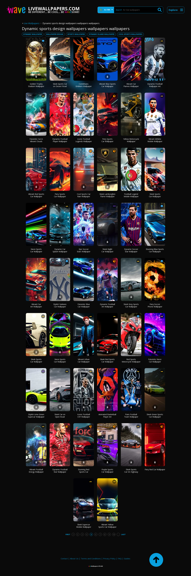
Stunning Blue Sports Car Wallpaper (155, 250)
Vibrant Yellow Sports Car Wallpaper (107, 525)
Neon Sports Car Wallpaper (36, 250)
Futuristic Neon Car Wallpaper (154, 360)
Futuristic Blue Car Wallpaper (84, 305)
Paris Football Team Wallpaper (131, 415)
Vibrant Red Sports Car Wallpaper (36, 195)
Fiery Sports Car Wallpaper (107, 140)
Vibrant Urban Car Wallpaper (84, 360)
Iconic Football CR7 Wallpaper (83, 415)
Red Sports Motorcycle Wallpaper (131, 360)
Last (123, 534)
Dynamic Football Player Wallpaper (60, 140)
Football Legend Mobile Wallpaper (131, 195)
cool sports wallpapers (130, 34)
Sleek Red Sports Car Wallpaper (107, 360)
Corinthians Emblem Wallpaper (84, 85)
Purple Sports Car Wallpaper (107, 470)
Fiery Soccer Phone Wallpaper (155, 305)
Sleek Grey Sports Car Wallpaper (131, 305)
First (68, 534)
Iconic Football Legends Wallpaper (83, 140)
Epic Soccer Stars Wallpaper (83, 250)
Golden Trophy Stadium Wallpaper (36, 85)
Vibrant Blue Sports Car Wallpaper (107, 85)
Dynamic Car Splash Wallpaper (60, 250)
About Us (74, 558)
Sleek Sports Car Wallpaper (155, 195)
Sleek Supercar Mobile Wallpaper (83, 525)
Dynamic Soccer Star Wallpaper (131, 250)
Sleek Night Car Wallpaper (107, 250)
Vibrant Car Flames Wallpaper (131, 85)
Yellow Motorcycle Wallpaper (131, 140)
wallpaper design (54, 34)
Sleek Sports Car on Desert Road (60, 85)
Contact (64, 558)
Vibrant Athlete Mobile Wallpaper (154, 140)
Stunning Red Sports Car (83, 470)
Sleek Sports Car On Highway (131, 470)
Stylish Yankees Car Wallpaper (59, 305)
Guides (127, 558)
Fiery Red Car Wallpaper (155, 469)
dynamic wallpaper (32, 34)
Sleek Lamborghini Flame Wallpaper (107, 195)
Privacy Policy (109, 558)
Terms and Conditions (91, 558)
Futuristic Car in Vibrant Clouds (36, 140)
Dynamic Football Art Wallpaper (107, 305)
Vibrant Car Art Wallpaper (36, 305)
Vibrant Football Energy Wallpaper (36, 470)
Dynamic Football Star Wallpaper (60, 470)
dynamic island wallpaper (101, 34)
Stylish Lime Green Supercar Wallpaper (36, 415)
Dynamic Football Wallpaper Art (154, 85)
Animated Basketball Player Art (107, 415)
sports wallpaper (76, 34)
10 (114, 534)
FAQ (120, 558)
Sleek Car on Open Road (60, 415)
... (118, 534)
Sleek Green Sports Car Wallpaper (155, 415)
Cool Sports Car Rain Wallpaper (83, 195)
